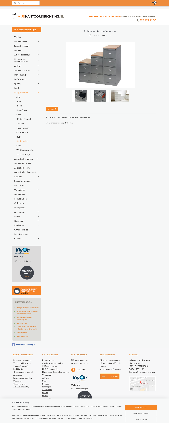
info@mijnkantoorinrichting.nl (143, 372)
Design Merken (26, 92)
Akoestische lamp (22, 167)
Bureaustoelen (26, 41)
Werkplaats (19, 207)
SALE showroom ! (22, 46)
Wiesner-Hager (23, 154)
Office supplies (21, 229)
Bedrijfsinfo (18, 369)
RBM (18, 136)
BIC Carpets (19, 79)
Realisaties (26, 225)
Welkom (18, 37)
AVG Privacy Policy (21, 387)
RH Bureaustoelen (49, 366)
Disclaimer (17, 381)
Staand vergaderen (22, 181)
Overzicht (52, 109)
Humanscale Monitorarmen (26, 60)
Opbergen (26, 203)
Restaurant (26, 221)
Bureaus (26, 50)
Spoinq (26, 83)
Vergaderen (26, 190)
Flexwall (26, 176)
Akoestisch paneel (22, 163)
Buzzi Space (21, 110)
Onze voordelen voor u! (23, 372)
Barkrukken (19, 185)
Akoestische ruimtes (26, 159)
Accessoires (26, 212)
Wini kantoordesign (25, 150)
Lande (17, 88)
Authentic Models (26, 70)
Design (45, 393)
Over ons (26, 238)
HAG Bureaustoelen (50, 369)
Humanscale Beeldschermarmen (55, 372)
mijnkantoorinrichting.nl (23, 344)
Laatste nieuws (21, 234)
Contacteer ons (19, 384)
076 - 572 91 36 (137, 369)
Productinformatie (21, 366)
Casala (19, 114)
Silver (18, 145)
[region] (67, 412)
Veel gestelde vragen (22, 363)
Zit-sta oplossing (26, 54)
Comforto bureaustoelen (52, 363)
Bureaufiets (19, 194)
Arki (18, 97)
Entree (26, 216)
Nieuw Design (22, 128)
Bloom (19, 105)
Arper (19, 101)
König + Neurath (23, 119)
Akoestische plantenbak (25, 172)
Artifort (26, 66)
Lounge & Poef (20, 198)
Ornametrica (22, 132)
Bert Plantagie (26, 74)
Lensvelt (20, 123)
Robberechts (22, 141)
